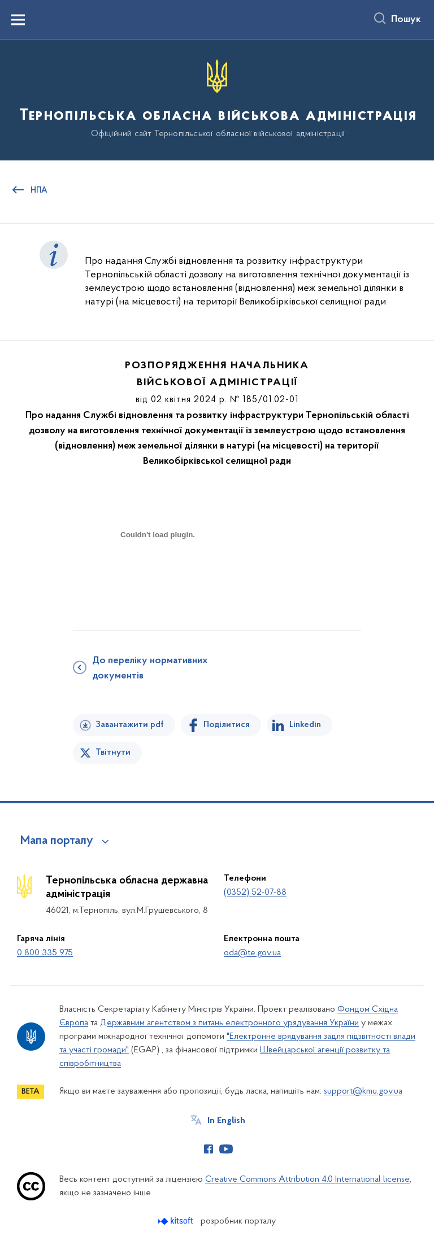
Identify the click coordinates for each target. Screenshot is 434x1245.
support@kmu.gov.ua (363, 1091)
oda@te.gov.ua (252, 952)
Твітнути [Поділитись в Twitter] (113, 752)
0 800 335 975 (45, 952)
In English (226, 1120)
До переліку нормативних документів (149, 668)
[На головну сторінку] (216, 99)
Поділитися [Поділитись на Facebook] (226, 724)
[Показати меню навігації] (18, 19)
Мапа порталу (56, 841)
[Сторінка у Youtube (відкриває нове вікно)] (226, 1149)
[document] (157, 574)
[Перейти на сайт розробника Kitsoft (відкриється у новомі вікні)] (176, 1221)
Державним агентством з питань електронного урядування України (229, 1023)
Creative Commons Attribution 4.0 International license (307, 1179)
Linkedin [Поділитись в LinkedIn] (305, 724)
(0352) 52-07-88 (255, 892)
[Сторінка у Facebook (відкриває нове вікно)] (208, 1149)
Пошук (406, 20)
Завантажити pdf (130, 724)
